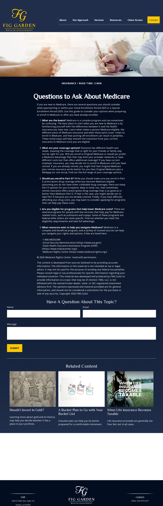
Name (10, 299)
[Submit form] (14, 340)
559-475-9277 (143, 493)
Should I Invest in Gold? (27, 402)
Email (86, 299)
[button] (63, 12)
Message (12, 316)
